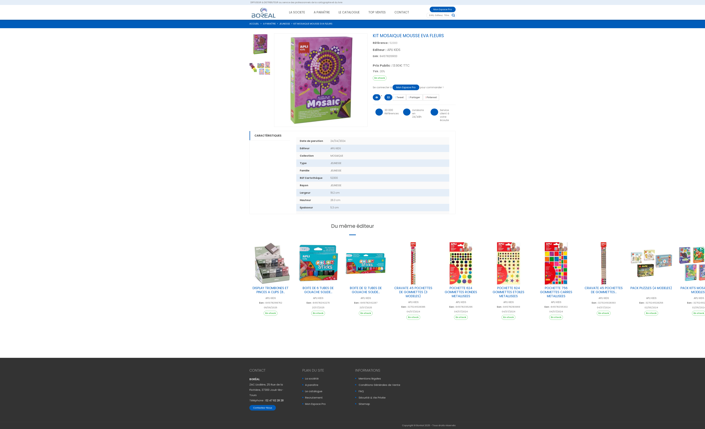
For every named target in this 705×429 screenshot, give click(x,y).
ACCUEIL (254, 23)
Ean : (262, 302)
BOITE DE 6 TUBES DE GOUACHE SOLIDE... (318, 290)
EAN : (376, 56)
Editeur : (379, 50)
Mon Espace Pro (442, 9)
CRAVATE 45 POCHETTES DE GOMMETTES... (604, 290)
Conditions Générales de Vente (379, 385)
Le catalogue (313, 391)
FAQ (361, 391)
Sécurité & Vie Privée (372, 397)
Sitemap (364, 404)
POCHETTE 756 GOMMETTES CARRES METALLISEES (556, 292)
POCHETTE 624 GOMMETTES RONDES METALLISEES (461, 292)
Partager (414, 97)
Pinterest (431, 97)
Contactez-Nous (262, 407)
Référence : (381, 43)
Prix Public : (382, 65)
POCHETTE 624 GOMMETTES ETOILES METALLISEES (508, 292)
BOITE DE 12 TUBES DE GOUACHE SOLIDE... (366, 290)
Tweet (399, 97)
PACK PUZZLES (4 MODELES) (651, 288)
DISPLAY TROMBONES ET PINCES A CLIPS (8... (271, 290)
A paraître (311, 385)
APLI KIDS (393, 50)
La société (312, 378)
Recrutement (314, 397)
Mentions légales (370, 378)
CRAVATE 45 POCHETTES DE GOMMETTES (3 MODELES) (413, 292)
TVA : (376, 71)
